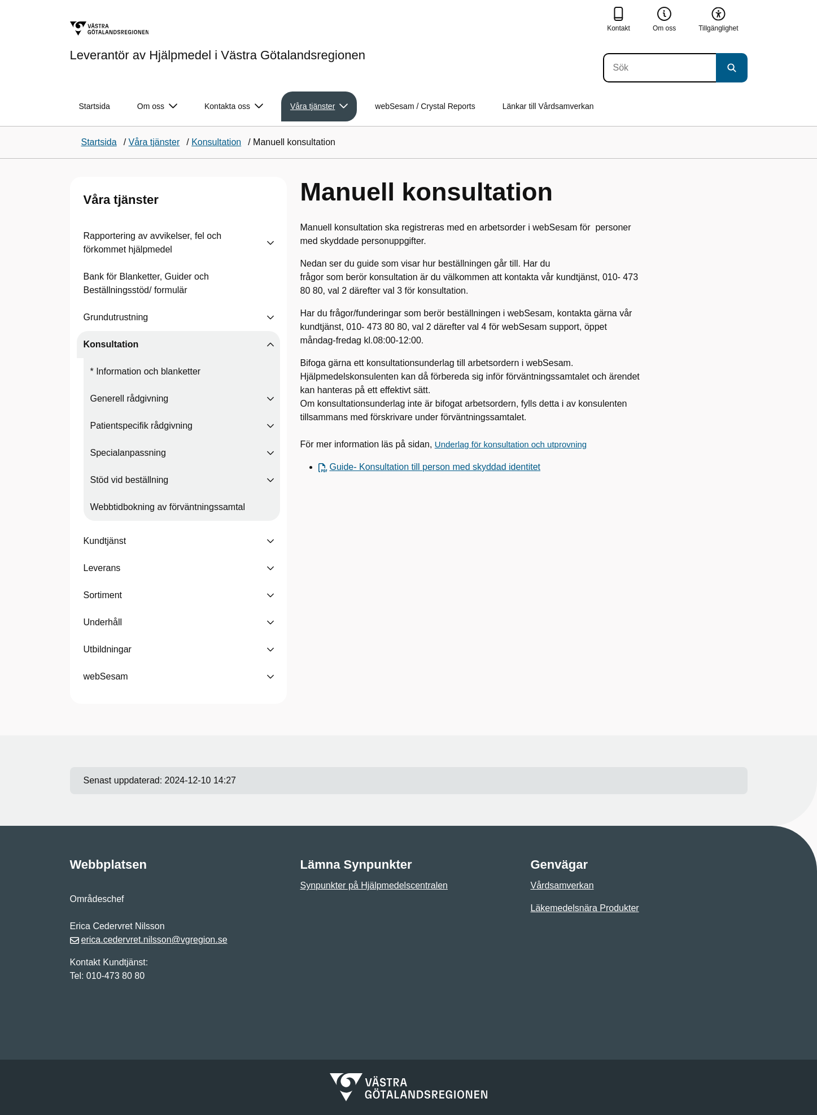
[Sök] (659, 67)
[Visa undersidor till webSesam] (270, 676)
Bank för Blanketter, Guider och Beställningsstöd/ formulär (146, 283)
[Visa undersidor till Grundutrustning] (270, 317)
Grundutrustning (116, 317)
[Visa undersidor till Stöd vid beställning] (270, 480)
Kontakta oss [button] (233, 106)
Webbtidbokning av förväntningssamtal (168, 507)
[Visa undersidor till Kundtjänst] (270, 541)
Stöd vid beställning (129, 480)
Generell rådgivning (129, 398)
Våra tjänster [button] (319, 106)
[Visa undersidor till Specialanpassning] (270, 453)
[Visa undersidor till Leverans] (270, 568)
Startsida (94, 106)
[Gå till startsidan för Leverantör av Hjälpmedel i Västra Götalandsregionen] (217, 41)
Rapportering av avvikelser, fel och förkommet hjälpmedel (153, 242)
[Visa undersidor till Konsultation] (270, 344)
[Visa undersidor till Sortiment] (270, 595)
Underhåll (103, 622)
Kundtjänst (105, 541)
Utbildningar (108, 649)
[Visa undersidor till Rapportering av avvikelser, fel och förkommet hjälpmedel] (270, 242)
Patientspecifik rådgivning (141, 425)
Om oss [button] (157, 106)
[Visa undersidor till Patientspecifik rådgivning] (270, 425)
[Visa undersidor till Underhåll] (270, 622)
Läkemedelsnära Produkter (585, 908)
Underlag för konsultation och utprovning (511, 444)
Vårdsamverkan (562, 885)
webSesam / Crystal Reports (425, 106)
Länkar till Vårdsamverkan (548, 106)
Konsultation (111, 344)
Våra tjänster (121, 200)
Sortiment (103, 595)
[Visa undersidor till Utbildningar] (270, 649)
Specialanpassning (128, 453)
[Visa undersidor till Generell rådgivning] (270, 398)
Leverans (102, 568)
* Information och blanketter (145, 371)
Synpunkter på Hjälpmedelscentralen (374, 885)
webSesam (106, 676)
